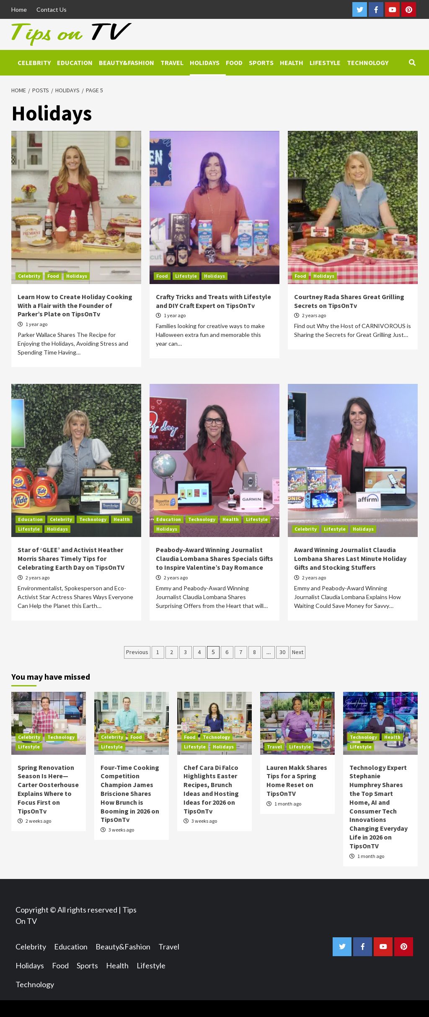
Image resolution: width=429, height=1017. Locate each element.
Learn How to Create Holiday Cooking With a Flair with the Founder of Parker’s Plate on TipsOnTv (75, 305)
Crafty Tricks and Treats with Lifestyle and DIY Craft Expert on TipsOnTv (213, 301)
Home (19, 9)
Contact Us (51, 9)
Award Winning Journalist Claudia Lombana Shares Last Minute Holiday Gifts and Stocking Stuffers (350, 558)
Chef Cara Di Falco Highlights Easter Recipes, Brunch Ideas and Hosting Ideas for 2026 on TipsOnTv (211, 789)
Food (234, 62)
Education (75, 62)
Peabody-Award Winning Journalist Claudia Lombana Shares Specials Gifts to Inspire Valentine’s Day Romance (214, 558)
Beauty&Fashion (126, 62)
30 (282, 652)
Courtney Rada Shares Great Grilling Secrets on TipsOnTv (349, 301)
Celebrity (34, 62)
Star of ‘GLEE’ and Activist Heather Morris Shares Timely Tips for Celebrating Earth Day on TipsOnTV (71, 558)
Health (291, 62)
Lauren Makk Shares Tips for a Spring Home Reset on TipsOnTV (296, 780)
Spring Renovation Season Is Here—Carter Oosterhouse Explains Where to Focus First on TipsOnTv (48, 789)
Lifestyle (325, 62)
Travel (171, 62)
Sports (261, 62)
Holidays (205, 62)
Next (297, 652)
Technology (367, 62)
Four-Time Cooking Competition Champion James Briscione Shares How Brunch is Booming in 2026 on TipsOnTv (130, 793)
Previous (137, 652)
